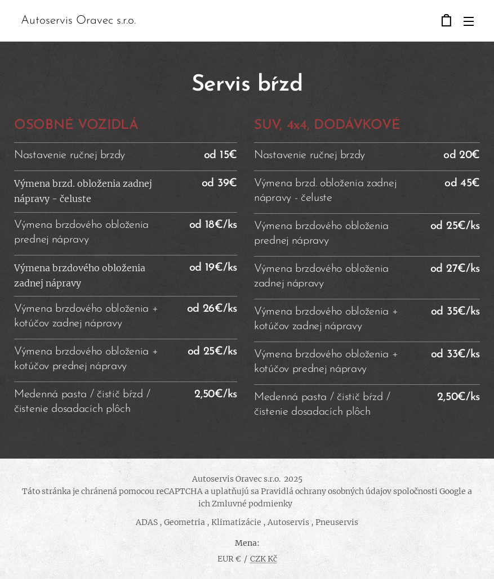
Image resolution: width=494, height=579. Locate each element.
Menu (469, 21)
